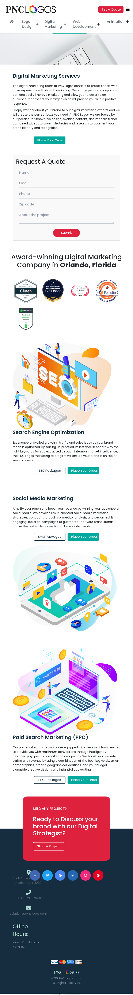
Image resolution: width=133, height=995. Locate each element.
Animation (116, 21)
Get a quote (111, 9)
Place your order (50, 140)
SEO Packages (50, 470)
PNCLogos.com (70, 978)
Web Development (84, 24)
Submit (66, 232)
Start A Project (48, 846)
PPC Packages (49, 780)
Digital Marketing (53, 24)
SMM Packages (49, 536)
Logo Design (28, 24)
